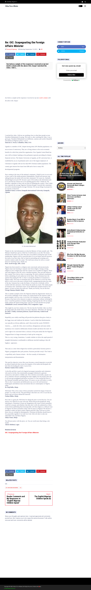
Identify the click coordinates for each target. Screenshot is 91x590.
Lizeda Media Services (9, 588)
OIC (42, 49)
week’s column (43, 98)
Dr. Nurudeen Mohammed (12, 487)
